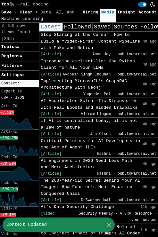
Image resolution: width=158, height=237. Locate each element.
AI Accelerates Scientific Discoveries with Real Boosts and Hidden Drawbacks (89, 104)
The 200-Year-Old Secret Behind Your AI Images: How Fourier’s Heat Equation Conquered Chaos (90, 187)
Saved (102, 27)
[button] (19, 83)
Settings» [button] (13, 75)
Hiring (90, 12)
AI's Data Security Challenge (77, 206)
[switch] (142, 4)
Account (147, 12)
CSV (4, 98)
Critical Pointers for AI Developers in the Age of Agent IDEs (90, 144)
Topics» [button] (10, 46)
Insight (126, 12)
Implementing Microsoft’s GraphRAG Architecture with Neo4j (84, 84)
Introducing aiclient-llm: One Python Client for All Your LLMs (88, 64)
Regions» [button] (11, 56)
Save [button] (7, 12)
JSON (19, 98)
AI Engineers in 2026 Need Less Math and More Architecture (86, 164)
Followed (77, 27)
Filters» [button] (11, 65)
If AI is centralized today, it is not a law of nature (89, 124)
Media (107, 12)
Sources (125, 27)
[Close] (108, 224)
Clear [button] (27, 12)
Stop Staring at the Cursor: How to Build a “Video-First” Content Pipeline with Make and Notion (90, 41)
